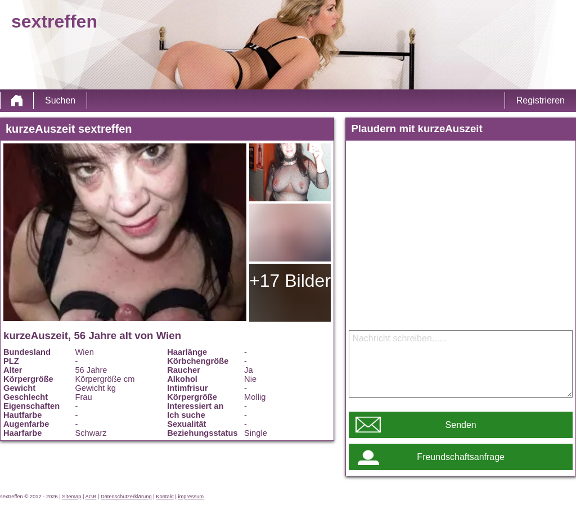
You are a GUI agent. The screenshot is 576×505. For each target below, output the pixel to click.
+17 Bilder (290, 280)
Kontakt (165, 496)
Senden (461, 425)
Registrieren (540, 100)
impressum (191, 496)
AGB (91, 496)
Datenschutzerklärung (126, 496)
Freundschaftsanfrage (461, 457)
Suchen (60, 100)
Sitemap (71, 496)
